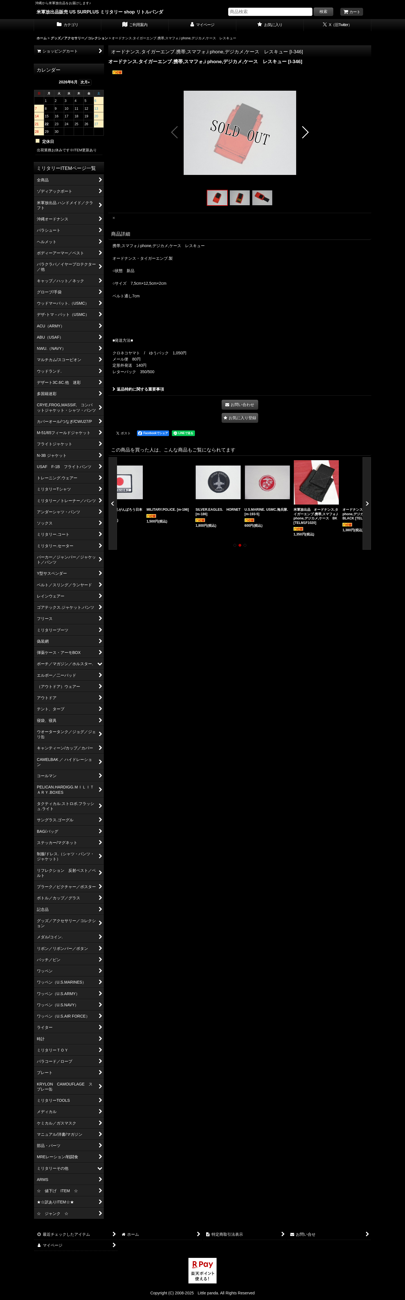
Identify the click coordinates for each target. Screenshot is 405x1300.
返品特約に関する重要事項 (138, 389)
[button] (174, 132)
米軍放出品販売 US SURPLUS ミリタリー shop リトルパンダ (100, 11)
